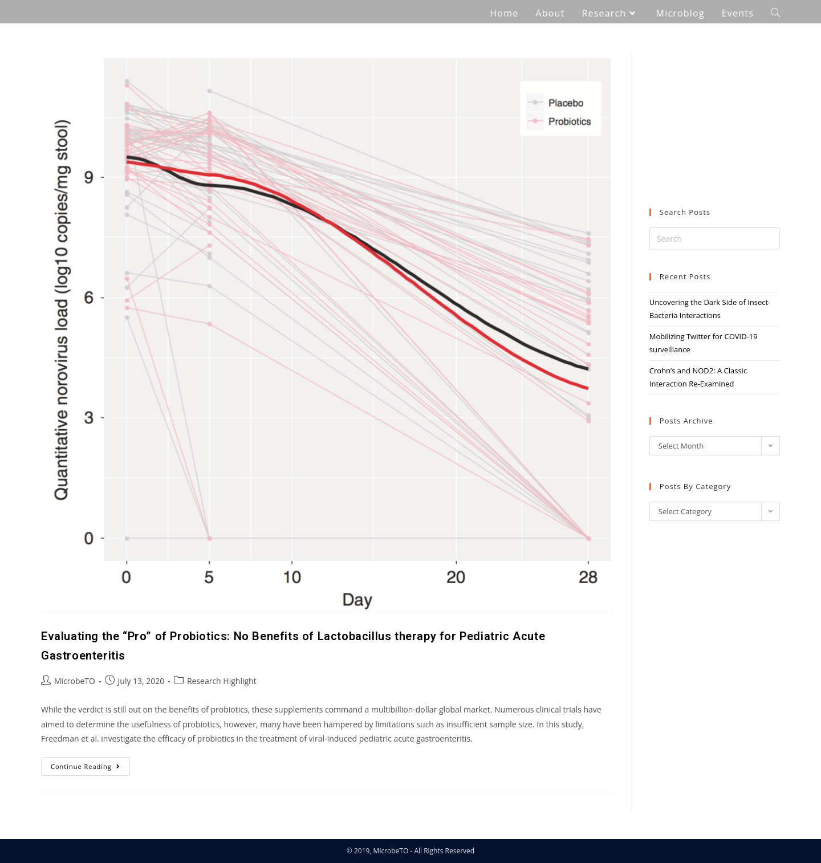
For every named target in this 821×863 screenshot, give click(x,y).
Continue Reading (90, 764)
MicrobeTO (74, 680)
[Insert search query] (714, 238)
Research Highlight (222, 680)
